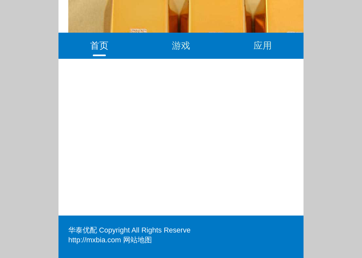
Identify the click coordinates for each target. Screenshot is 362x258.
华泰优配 (82, 230)
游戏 (181, 45)
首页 (99, 45)
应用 (263, 45)
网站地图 (137, 240)
